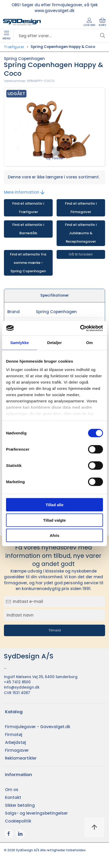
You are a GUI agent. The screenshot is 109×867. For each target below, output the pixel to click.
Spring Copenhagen (24, 58)
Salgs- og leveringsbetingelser (36, 813)
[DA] (22, 22)
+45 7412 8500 (17, 682)
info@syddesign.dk (22, 687)
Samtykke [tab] (19, 342)
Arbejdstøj (15, 742)
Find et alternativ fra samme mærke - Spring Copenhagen (28, 263)
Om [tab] (89, 342)
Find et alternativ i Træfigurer (28, 207)
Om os (11, 789)
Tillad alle (54, 505)
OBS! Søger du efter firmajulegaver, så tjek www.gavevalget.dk (55, 8)
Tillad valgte (54, 520)
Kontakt (13, 797)
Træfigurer (14, 47)
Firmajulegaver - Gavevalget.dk (37, 726)
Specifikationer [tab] (54, 295)
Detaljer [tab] (54, 342)
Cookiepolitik (18, 821)
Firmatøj (13, 734)
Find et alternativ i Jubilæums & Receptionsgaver (81, 233)
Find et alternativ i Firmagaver (81, 207)
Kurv (102, 22)
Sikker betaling (20, 805)
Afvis (54, 535)
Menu (6, 35)
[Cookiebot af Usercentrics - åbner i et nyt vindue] (80, 328)
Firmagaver (17, 750)
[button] (54, 127)
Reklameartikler (21, 758)
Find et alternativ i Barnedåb (28, 229)
